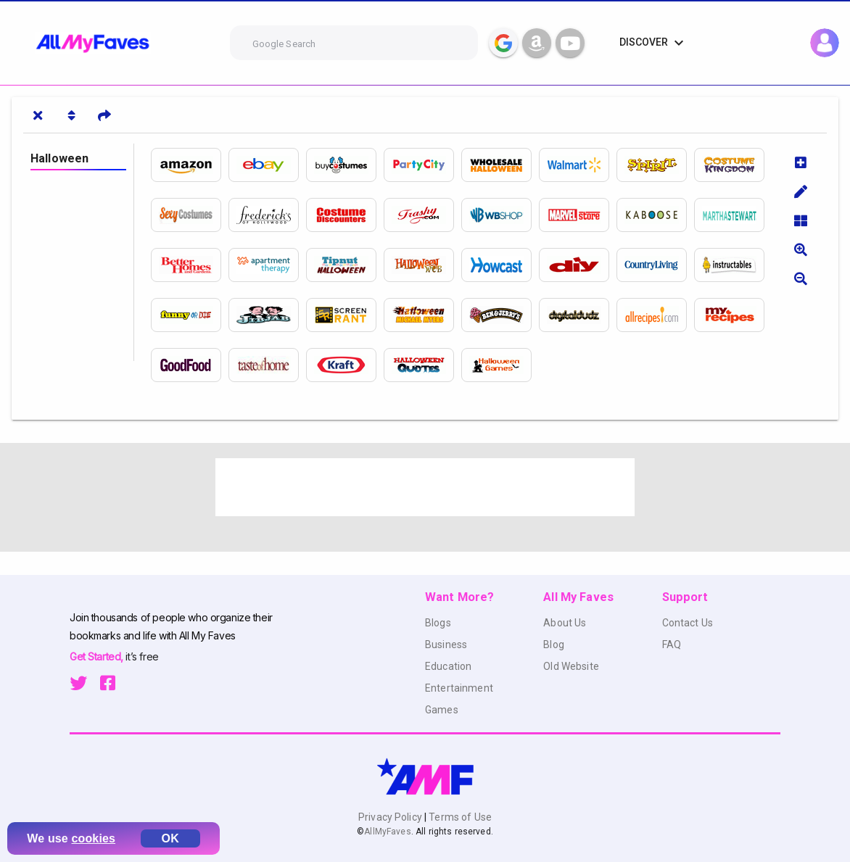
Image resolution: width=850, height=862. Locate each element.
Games (441, 710)
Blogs (438, 623)
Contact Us (687, 623)
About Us (564, 623)
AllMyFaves (387, 831)
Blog (553, 644)
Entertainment (459, 688)
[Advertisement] (425, 487)
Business (446, 644)
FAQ (671, 644)
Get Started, (97, 656)
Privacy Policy (391, 817)
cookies (94, 838)
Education (448, 666)
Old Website (571, 666)
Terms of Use (459, 817)
